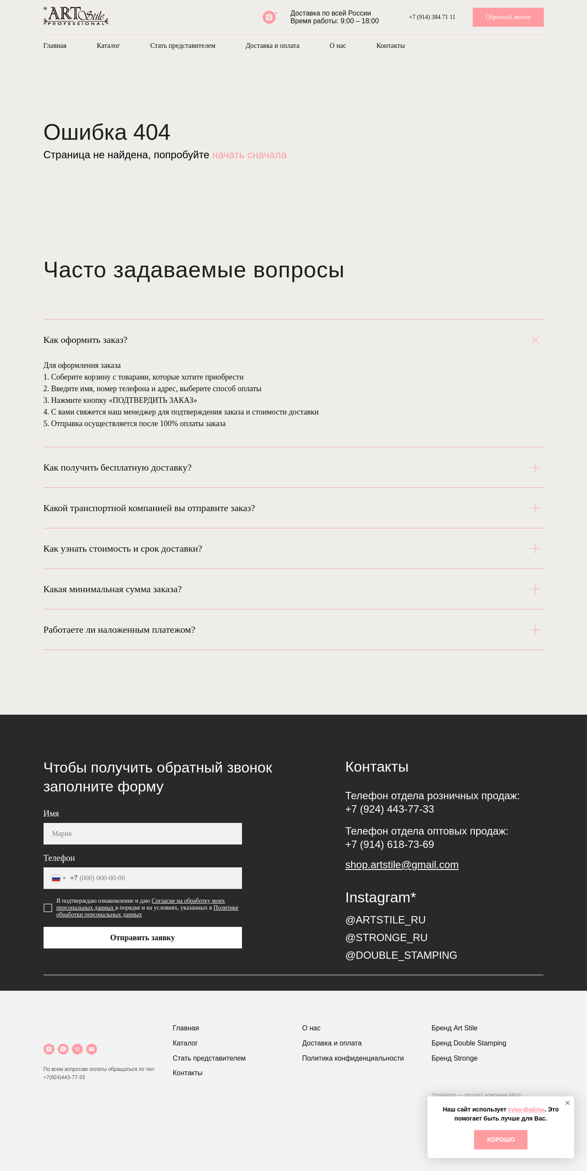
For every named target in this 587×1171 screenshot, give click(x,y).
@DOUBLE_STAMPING (401, 955)
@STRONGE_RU (386, 937)
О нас (338, 45)
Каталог (108, 45)
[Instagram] (49, 1049)
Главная (55, 45)
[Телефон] (77, 1049)
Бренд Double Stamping (469, 1043)
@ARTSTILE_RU (385, 920)
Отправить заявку (142, 937)
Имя (51, 813)
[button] (508, 17)
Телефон (59, 858)
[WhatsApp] (63, 1049)
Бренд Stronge (455, 1058)
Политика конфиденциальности (353, 1058)
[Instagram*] (269, 17)
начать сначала (249, 154)
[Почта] (91, 1049)
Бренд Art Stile (455, 1028)
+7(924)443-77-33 (64, 1077)
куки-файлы (526, 1109)
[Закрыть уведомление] (567, 1103)
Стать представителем (182, 45)
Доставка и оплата (272, 45)
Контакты (391, 45)
